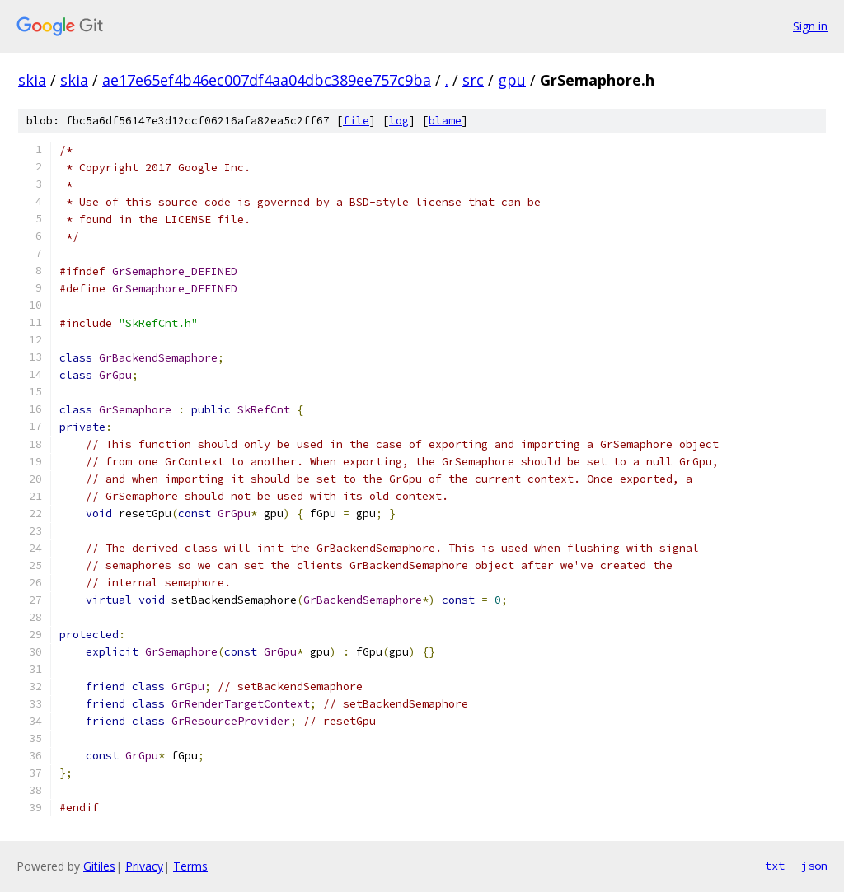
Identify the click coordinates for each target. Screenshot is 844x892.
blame (445, 121)
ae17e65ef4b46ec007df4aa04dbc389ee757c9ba (266, 80)
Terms (190, 866)
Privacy (144, 866)
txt (775, 865)
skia (32, 80)
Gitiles (99, 866)
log (399, 121)
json (814, 865)
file (356, 121)
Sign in (810, 26)
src (473, 80)
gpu (512, 80)
